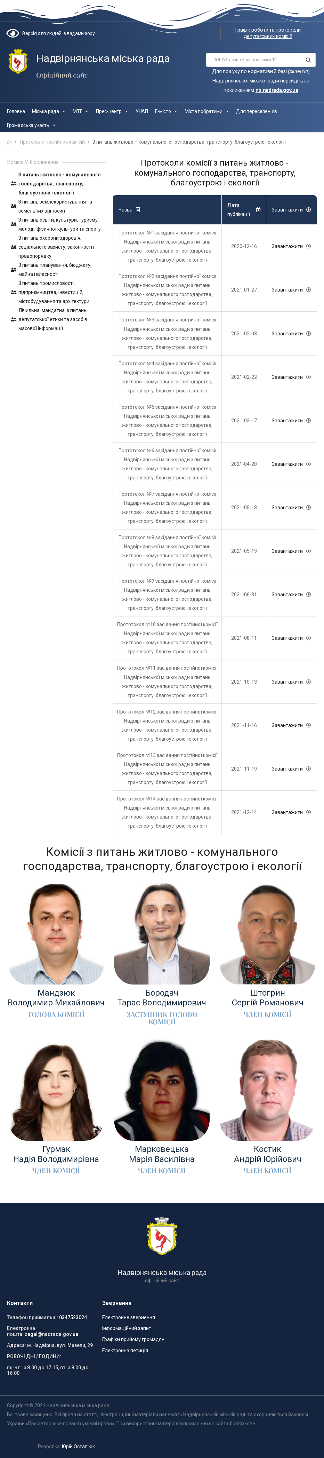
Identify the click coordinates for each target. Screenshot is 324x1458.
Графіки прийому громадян (133, 1339)
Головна (16, 111)
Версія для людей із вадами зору (58, 33)
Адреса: (16, 1345)
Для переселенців (256, 111)
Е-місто (166, 111)
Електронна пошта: (21, 1331)
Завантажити (287, 246)
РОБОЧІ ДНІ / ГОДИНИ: (34, 1356)
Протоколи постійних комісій (52, 142)
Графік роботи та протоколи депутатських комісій (267, 33)
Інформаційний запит (126, 1328)
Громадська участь (31, 125)
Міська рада (49, 111)
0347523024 (73, 1317)
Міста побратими (207, 111)
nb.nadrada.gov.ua (277, 90)
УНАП (142, 111)
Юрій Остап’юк (78, 1446)
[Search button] (308, 60)
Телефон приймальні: (32, 1317)
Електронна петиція (125, 1350)
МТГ (81, 111)
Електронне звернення (128, 1317)
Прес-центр (112, 111)
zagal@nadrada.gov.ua (51, 1334)
